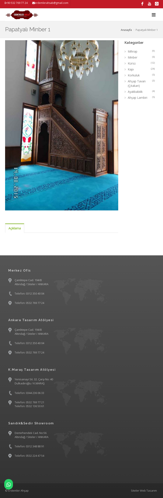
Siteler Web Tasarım (144, 490)
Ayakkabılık (141, 91)
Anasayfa (126, 30)
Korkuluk (141, 75)
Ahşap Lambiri (141, 97)
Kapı (141, 69)
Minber (141, 57)
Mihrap (141, 51)
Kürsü (141, 63)
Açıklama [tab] (14, 228)
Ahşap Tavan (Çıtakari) (141, 83)
